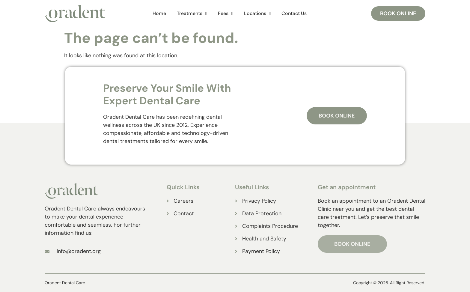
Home (159, 13)
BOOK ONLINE (352, 244)
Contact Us (294, 13)
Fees (225, 13)
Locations (257, 13)
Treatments (192, 13)
